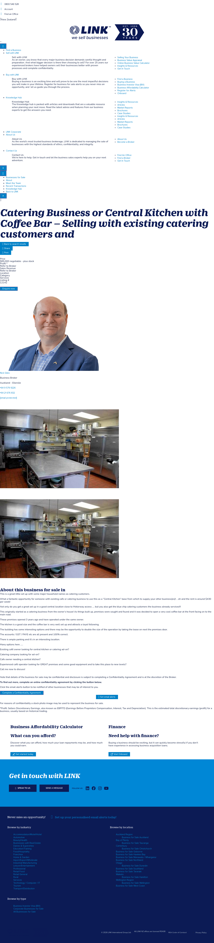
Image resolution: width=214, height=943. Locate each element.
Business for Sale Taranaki (128, 871)
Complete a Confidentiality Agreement (21, 692)
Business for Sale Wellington (136, 883)
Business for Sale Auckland (135, 837)
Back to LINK (12, 192)
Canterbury (121, 846)
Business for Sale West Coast (130, 886)
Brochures (122, 110)
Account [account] (8, 9)
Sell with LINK (12, 53)
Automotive (19, 837)
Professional (19, 869)
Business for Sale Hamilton (135, 877)
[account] (1, 9)
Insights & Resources (127, 102)
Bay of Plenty (122, 840)
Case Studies (123, 113)
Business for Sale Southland (129, 869)
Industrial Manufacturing (25, 863)
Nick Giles (5, 373)
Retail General (20, 874)
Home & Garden (21, 857)
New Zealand (8, 19)
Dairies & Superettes (23, 846)
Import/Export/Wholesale (25, 860)
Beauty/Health (20, 840)
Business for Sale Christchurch (137, 849)
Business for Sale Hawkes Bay (130, 854)
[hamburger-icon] (3, 46)
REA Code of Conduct (177, 933)
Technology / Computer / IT (26, 883)
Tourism (17, 886)
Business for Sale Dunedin (135, 866)
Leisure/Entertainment (24, 866)
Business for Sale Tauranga (135, 843)
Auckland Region (124, 834)
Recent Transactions (16, 186)
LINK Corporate (13, 132)
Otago (119, 863)
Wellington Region (125, 880)
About (9, 180)
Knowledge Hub (14, 98)
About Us (10, 135)
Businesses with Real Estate (27, 843)
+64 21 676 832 (7, 393)
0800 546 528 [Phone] (11, 4)
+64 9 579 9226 (8, 388)
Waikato (120, 874)
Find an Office (11, 14)
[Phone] (1, 4)
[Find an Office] (1, 14)
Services (17, 880)
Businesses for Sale (15, 177)
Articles (121, 105)
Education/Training (22, 849)
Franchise (18, 854)
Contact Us (11, 151)
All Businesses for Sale (24, 912)
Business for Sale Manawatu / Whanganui (136, 857)
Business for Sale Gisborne (129, 852)
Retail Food (19, 871)
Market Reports (125, 108)
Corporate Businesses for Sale (28, 909)
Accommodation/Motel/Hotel (27, 834)
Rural (15, 877)
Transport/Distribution (24, 889)
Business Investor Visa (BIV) (26, 906)
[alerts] (52, 817)
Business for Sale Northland (129, 860)
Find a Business (13, 50)
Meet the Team (13, 183)
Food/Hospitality (21, 852)
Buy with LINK (12, 75)
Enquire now (8, 288)
